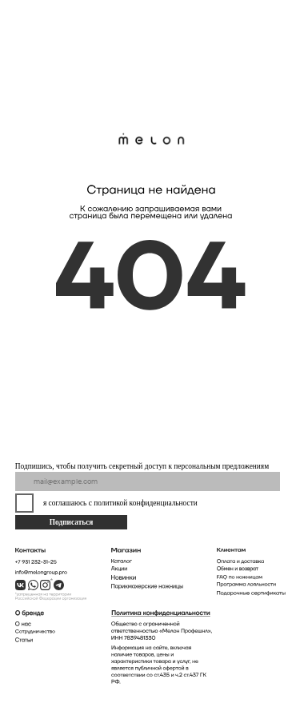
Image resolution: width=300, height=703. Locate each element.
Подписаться (72, 522)
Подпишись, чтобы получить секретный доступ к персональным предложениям (142, 466)
